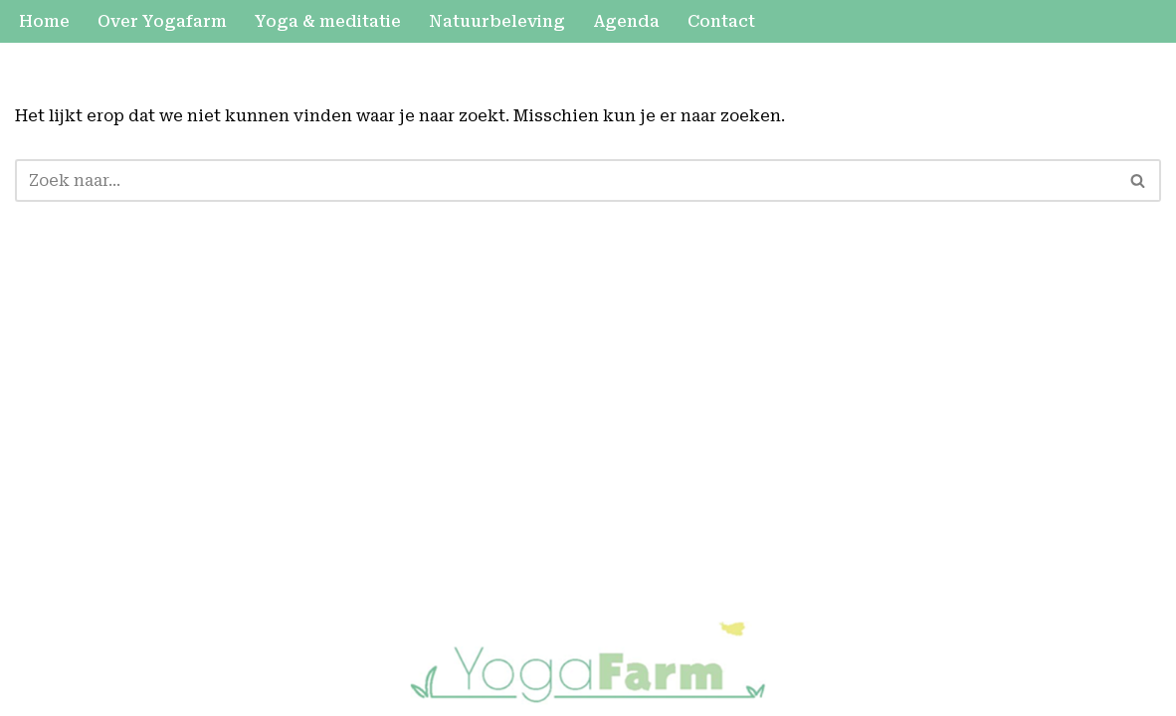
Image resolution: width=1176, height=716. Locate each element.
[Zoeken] (565, 180)
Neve (36, 635)
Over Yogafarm (162, 21)
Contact (721, 21)
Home (44, 21)
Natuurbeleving (497, 21)
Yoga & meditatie (328, 21)
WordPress (309, 635)
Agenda (626, 21)
